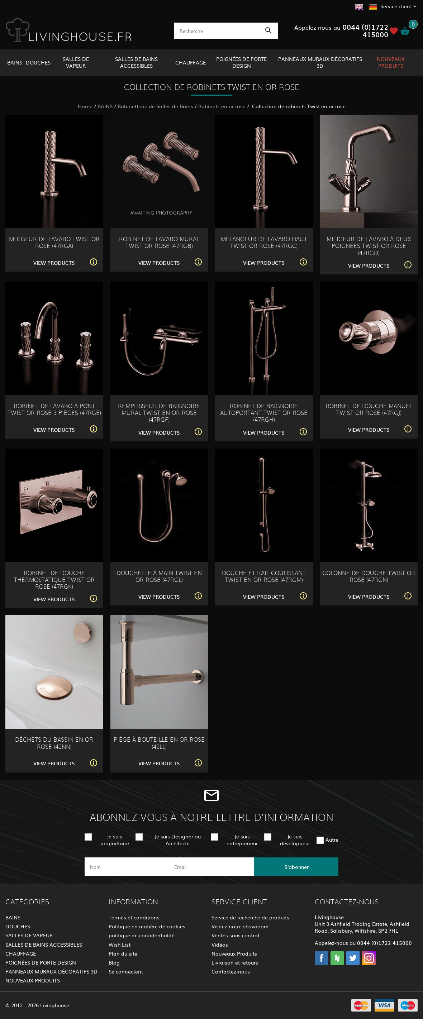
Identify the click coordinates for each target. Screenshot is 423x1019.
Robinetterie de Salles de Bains (155, 106)
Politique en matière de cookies (147, 926)
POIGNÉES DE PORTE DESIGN (241, 62)
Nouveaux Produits (234, 953)
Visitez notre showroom (240, 926)
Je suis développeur (295, 840)
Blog (114, 962)
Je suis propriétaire (114, 840)
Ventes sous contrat (236, 935)
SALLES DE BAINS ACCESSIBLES (136, 62)
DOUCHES (38, 62)
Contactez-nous (231, 971)
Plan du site (123, 953)
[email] (211, 867)
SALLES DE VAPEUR (76, 62)
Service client (396, 6)
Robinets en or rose (222, 106)
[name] (127, 867)
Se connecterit (126, 971)
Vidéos (220, 944)
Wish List (119, 944)
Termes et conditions (134, 917)
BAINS (14, 62)
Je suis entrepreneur (242, 840)
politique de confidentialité (142, 935)
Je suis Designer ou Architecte (178, 840)
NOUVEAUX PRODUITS (391, 62)
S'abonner (296, 867)
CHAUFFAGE (190, 62)
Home (85, 106)
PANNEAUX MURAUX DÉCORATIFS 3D (320, 62)
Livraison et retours (235, 962)
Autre (331, 839)
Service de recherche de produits (250, 917)
